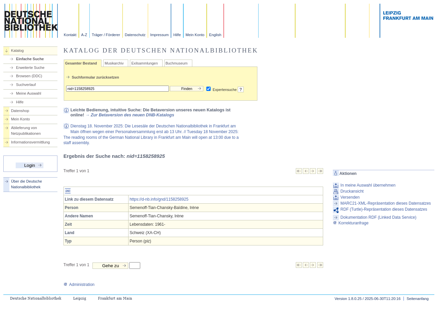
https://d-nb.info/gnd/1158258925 (159, 199)
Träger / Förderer (106, 35)
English (215, 35)
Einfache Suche (30, 59)
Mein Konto (195, 35)
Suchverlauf (26, 85)
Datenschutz (135, 35)
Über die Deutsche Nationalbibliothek (26, 184)
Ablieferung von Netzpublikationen (26, 130)
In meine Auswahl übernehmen (368, 185)
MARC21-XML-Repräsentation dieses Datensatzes (386, 203)
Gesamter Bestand (81, 63)
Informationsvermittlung (30, 142)
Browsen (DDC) (29, 76)
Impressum (159, 35)
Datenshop (20, 111)
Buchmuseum (177, 63)
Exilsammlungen (144, 63)
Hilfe (177, 35)
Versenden (350, 197)
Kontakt (70, 35)
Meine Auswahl (28, 93)
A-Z (84, 35)
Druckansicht (352, 191)
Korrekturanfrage (351, 223)
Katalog (17, 50)
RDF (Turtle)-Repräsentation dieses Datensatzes (384, 209)
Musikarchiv (114, 63)
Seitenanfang (418, 299)
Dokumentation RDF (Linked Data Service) (378, 217)
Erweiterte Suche (30, 68)
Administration (78, 284)
